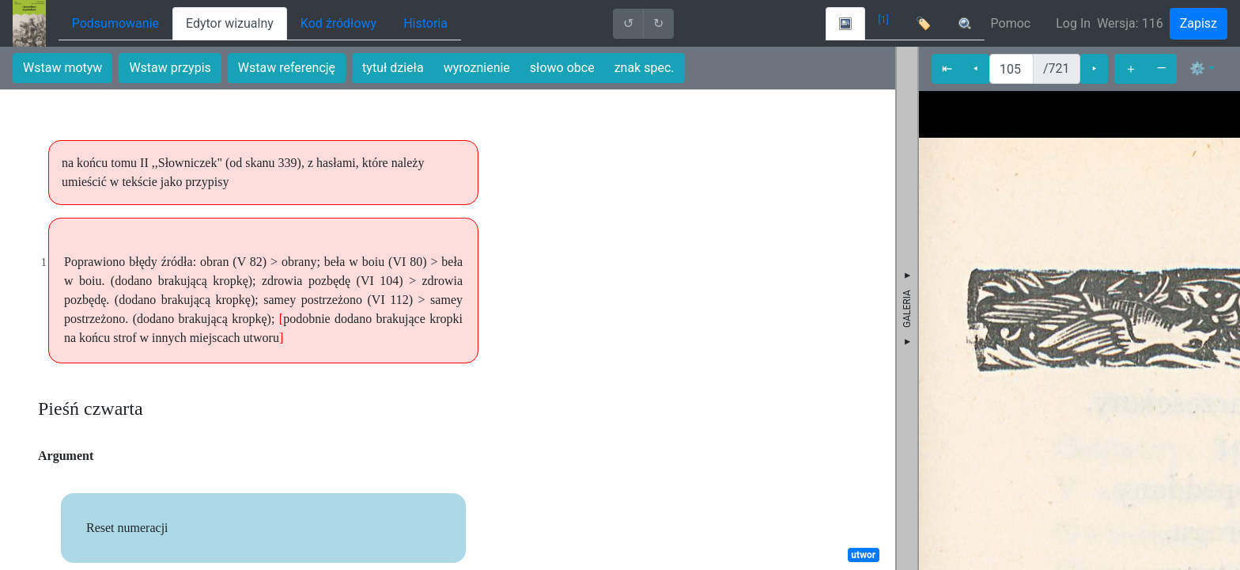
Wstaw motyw (62, 67)
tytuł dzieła (393, 67)
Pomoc (1011, 23)
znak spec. (644, 67)
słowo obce (562, 67)
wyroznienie (477, 67)
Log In (1073, 23)
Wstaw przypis (169, 67)
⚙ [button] (1197, 68)
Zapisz (1198, 23)
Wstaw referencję (286, 67)
